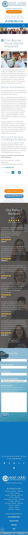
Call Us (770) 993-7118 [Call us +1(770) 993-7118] (14, 196)
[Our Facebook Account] (4, 463)
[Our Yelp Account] (23, 463)
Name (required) (6, 358)
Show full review (6, 237)
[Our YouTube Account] (14, 468)
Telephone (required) (7, 365)
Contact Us (21, 533)
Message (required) (14, 388)
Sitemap (14, 524)
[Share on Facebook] (13, 172)
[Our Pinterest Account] (14, 463)
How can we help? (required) (14, 380)
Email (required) (5, 372)
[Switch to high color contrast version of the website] (2, 529)
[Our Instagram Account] (9, 463)
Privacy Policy (14, 521)
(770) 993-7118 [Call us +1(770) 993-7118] (14, 21)
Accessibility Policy (14, 517)
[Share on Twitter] (19, 172)
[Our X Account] (19, 463)
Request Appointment (14, 11)
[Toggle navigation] (24, 25)
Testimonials (14, 341)
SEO (14, 528)
